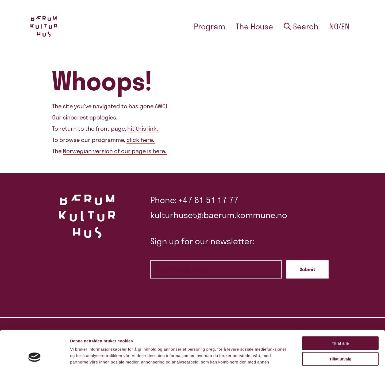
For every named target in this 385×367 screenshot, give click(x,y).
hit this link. (143, 128)
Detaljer (284, 356)
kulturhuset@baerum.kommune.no (218, 215)
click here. (140, 140)
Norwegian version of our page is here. (115, 151)
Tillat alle (340, 309)
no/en (339, 26)
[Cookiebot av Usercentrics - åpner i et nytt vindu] (34, 357)
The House (254, 26)
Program (209, 26)
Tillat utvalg (340, 325)
